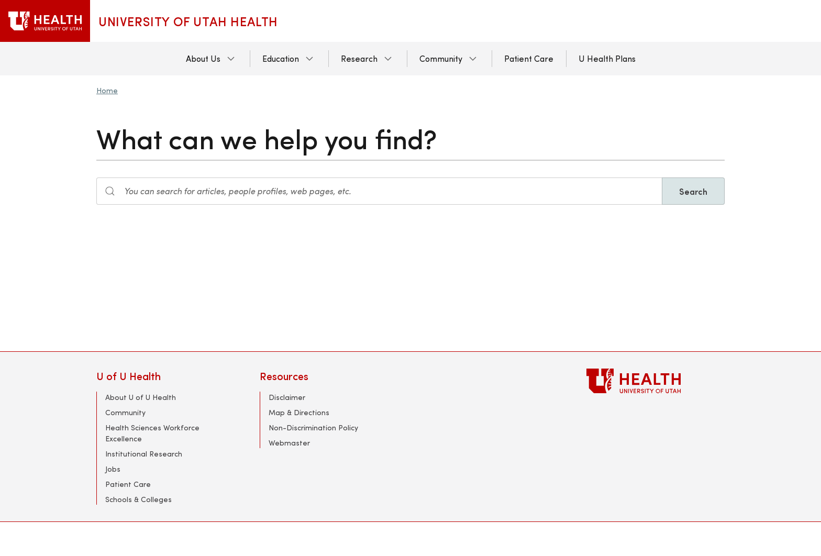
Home (107, 90)
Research (359, 58)
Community (440, 58)
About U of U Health (140, 397)
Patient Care (528, 58)
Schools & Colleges (138, 499)
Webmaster (289, 443)
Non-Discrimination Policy (313, 427)
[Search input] (379, 191)
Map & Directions (299, 412)
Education (280, 58)
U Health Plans (607, 58)
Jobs (112, 469)
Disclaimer (287, 397)
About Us (203, 58)
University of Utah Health (188, 21)
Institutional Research (143, 454)
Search (693, 191)
